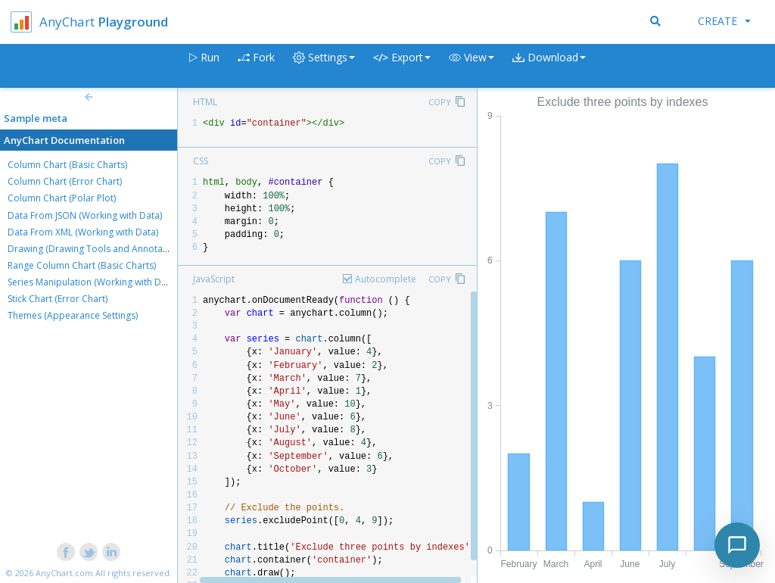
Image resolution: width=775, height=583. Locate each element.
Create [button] (724, 21)
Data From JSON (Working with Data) (85, 215)
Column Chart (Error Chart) (65, 181)
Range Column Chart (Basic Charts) (82, 265)
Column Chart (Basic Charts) (67, 164)
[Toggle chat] (737, 545)
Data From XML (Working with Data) (83, 232)
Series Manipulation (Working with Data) (92, 282)
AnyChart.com (64, 572)
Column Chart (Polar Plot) (62, 198)
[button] (471, 66)
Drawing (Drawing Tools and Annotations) (97, 248)
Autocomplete (385, 279)
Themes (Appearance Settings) (73, 315)
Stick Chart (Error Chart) (57, 298)
